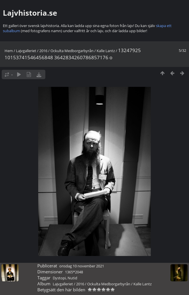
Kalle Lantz (106, 50)
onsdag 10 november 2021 (81, 266)
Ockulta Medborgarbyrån (72, 50)
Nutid (72, 277)
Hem (9, 50)
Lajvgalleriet (26, 50)
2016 (43, 50)
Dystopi (59, 277)
